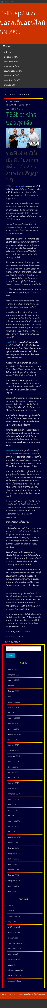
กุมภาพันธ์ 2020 (14, 718)
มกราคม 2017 (13, 826)
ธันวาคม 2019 (13, 729)
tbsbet (8, 637)
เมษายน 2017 (13, 810)
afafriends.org (12, 525)
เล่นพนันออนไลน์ (11, 75)
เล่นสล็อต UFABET (12, 80)
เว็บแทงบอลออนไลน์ (13, 71)
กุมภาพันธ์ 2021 (14, 680)
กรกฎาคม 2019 (14, 756)
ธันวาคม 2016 (13, 832)
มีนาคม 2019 (13, 767)
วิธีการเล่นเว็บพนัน (15, 943)
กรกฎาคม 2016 (14, 853)
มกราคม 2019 (13, 772)
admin (21, 109)
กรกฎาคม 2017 (14, 794)
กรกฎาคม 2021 (14, 675)
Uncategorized (14, 916)
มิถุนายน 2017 (13, 799)
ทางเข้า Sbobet (14, 932)
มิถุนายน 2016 (13, 859)
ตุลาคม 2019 (13, 740)
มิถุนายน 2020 (13, 696)
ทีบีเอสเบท (14, 637)
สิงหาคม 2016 (13, 848)
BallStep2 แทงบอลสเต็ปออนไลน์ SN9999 (22, 22)
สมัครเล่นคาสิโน (14, 949)
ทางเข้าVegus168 (14, 938)
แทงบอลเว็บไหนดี (14, 981)
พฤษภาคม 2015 (14, 891)
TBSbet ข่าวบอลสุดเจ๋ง (18, 104)
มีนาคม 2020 (13, 713)
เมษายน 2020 (13, 707)
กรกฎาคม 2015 (14, 880)
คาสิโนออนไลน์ (11, 56)
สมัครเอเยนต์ (13, 954)
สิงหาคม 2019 (13, 750)
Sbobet (11, 911)
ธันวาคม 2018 (13, 777)
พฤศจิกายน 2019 (14, 734)
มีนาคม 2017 (13, 815)
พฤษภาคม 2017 (14, 804)
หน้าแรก (7, 52)
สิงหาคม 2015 (13, 875)
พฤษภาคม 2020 (14, 702)
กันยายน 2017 (13, 783)
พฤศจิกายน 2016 (14, 837)
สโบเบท (26, 631)
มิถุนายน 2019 (13, 761)
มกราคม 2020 (13, 723)
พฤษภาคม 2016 (14, 864)
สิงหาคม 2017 (13, 788)
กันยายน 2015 (13, 869)
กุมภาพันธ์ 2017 (14, 821)
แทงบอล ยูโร (9, 85)
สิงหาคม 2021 (13, 669)
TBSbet (9, 186)
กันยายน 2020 (13, 685)
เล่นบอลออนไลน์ (11, 61)
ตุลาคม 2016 (13, 842)
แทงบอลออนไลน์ (11, 66)
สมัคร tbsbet (22, 637)
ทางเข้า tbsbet (12, 342)
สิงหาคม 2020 (13, 691)
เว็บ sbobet (12, 965)
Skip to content (6, 1)
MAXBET (11, 905)
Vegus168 (12, 921)
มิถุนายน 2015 (13, 886)
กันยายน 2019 (13, 745)
